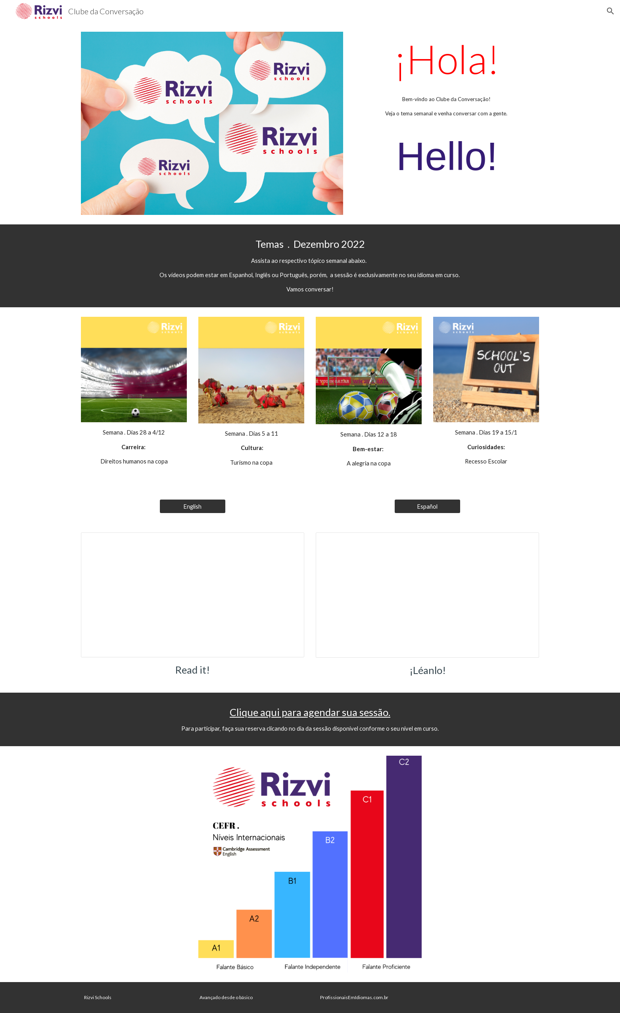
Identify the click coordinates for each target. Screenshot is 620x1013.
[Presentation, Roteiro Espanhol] (427, 595)
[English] (193, 506)
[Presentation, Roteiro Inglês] (192, 594)
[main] (447, 112)
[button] (610, 11)
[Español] (428, 506)
